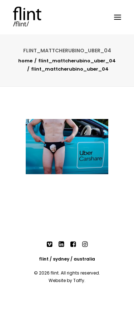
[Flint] (34, 17)
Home (25, 60)
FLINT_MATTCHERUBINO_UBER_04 (77, 60)
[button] (117, 17)
